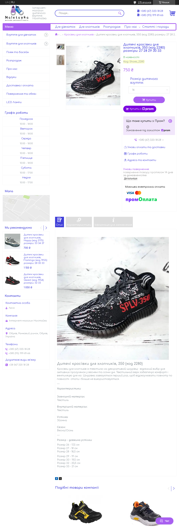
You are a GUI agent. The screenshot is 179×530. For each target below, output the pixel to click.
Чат (164, 521)
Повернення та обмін (21, 93)
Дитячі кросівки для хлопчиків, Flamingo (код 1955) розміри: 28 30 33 (35, 258)
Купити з (142, 109)
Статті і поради (155, 26)
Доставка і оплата (19, 85)
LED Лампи (14, 102)
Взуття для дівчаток (21, 34)
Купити (151, 100)
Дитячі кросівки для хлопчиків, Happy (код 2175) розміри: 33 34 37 (34, 239)
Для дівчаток (65, 26)
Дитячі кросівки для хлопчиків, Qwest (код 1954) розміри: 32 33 (34, 278)
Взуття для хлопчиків (21, 43)
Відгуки (11, 77)
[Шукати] (119, 13)
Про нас (130, 26)
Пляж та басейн (17, 52)
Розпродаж (112, 26)
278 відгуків (144, 2)
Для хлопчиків (89, 26)
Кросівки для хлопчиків (79, 34)
